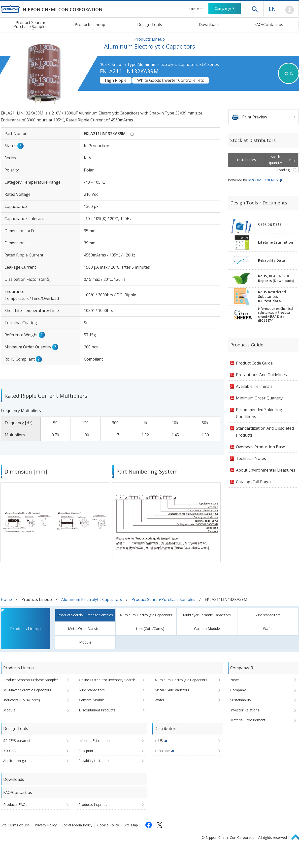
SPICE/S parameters (19, 740)
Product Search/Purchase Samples (163, 599)
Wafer (268, 628)
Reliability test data (93, 760)
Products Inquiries (92, 804)
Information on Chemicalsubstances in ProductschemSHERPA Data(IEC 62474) (275, 315)
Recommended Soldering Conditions (259, 413)
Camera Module (207, 628)
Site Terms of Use (15, 825)
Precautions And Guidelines (261, 374)
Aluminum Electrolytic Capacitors (91, 599)
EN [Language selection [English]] (272, 8)
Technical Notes (251, 458)
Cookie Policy (108, 825)
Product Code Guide (254, 363)
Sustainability (240, 700)
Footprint (85, 750)
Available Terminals (254, 386)
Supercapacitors (268, 615)
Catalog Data (270, 224)
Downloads (209, 24)
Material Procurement (248, 720)
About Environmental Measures (265, 470)
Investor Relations (244, 710)
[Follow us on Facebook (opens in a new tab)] (148, 825)
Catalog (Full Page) (253, 481)
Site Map (196, 8)
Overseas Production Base (260, 447)
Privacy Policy (46, 825)
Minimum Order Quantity (259, 398)
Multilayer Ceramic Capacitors (207, 615)
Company (238, 690)
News (234, 679)
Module (85, 642)
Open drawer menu (254, 8)
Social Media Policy (77, 825)
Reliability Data (271, 260)
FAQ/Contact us (268, 24)
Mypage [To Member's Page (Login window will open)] (289, 9)
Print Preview (254, 117)
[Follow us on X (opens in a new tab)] (159, 825)
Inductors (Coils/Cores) (146, 628)
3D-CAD (9, 750)
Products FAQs (15, 804)
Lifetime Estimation (275, 242)
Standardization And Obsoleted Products (265, 431)
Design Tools (149, 24)
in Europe (162, 750)
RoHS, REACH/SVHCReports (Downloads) (276, 278)
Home (6, 599)
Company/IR (224, 8)
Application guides (17, 760)
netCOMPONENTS (263, 180)
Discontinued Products (97, 710)
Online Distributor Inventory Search (107, 679)
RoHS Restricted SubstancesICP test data (272, 296)
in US (159, 740)
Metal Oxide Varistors (85, 628)
